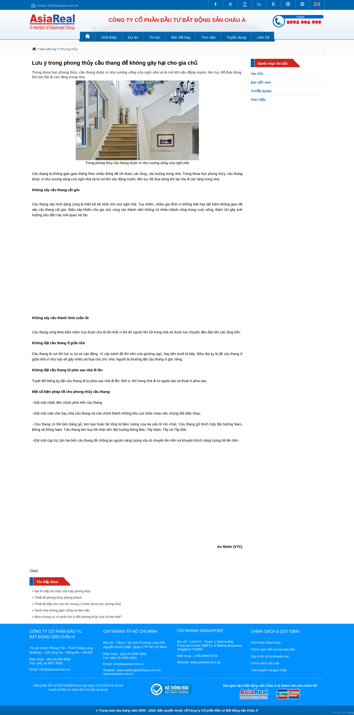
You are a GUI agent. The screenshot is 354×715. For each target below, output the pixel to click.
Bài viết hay (180, 37)
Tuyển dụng (236, 37)
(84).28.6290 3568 (133, 654)
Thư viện (208, 37)
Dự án (133, 37)
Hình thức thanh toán (266, 642)
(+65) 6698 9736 (206, 656)
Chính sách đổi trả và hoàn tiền (273, 649)
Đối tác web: (343, 712)
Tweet (34, 570)
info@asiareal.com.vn (62, 5)
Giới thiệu (109, 37)
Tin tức (154, 37)
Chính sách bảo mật (265, 663)
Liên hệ (263, 37)
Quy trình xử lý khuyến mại (270, 656)
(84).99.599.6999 (58, 659)
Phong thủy (69, 49)
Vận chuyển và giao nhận (269, 670)
